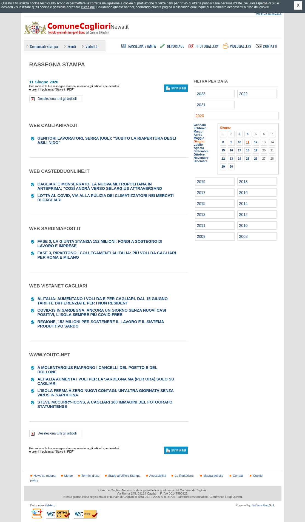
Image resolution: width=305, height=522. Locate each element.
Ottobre (199, 154)
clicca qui (88, 7)
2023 (201, 94)
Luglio (198, 144)
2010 (243, 225)
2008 (243, 236)
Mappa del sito (213, 475)
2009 (201, 236)
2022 (243, 94)
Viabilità (91, 46)
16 (231, 150)
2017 (201, 192)
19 (255, 150)
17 (239, 150)
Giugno (199, 141)
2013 (201, 214)
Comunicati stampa (44, 46)
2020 (200, 116)
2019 (201, 181)
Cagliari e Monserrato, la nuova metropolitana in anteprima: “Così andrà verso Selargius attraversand (100, 186)
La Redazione (184, 475)
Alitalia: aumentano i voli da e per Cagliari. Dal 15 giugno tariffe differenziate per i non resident (103, 301)
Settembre (201, 151)
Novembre (201, 157)
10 (239, 142)
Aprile (198, 134)
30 (231, 166)
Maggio (199, 138)
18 (247, 150)
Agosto (199, 147)
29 (223, 166)
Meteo (68, 475)
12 (255, 142)
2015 (201, 203)
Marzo (198, 131)
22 (223, 158)
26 (255, 158)
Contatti (238, 475)
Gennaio (200, 124)
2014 (243, 203)
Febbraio (200, 128)
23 (231, 158)
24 (239, 158)
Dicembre (201, 161)
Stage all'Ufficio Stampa (124, 475)
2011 (201, 225)
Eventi (71, 46)
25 (247, 158)
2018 (243, 181)
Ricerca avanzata (268, 13)
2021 (201, 105)
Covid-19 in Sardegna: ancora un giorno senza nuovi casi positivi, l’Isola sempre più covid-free (102, 312)
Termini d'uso (90, 475)
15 (223, 150)
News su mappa (45, 475)
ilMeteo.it (50, 505)
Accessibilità (157, 475)
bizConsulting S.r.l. (263, 505)
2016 (243, 192)
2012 (243, 214)
